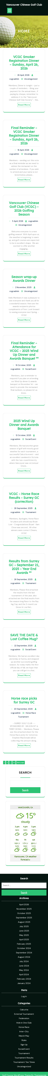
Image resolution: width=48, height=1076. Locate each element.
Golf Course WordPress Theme (16, 1026)
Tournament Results (24, 1009)
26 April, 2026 (23, 75)
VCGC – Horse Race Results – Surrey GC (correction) (24, 498)
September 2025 (24, 868)
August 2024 (24, 908)
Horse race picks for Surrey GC (24, 700)
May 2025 (24, 886)
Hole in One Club (24, 974)
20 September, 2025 (23, 709)
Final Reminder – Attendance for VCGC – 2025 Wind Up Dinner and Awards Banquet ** (24, 350)
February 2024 (24, 930)
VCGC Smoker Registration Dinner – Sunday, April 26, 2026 (24, 62)
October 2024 (24, 899)
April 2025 (24, 890)
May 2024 (24, 921)
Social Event (30, 369)
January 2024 (24, 934)
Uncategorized (30, 79)
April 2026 (24, 855)
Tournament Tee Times (24, 1013)
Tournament (30, 512)
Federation (24, 969)
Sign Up (24, 995)
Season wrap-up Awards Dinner (24, 279)
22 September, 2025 (23, 645)
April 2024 (24, 925)
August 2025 (24, 873)
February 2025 (24, 895)
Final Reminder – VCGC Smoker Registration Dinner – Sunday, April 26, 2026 (24, 135)
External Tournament (24, 965)
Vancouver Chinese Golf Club (24, 4)
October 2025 (24, 864)
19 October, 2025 (23, 365)
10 (14, 762)
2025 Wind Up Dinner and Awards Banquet (24, 425)
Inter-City (24, 982)
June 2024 (24, 917)
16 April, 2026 (23, 150)
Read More (24, 105)
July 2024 (24, 912)
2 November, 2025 (23, 287)
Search (25, 772)
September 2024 (24, 903)
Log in (24, 947)
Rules (24, 991)
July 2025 (24, 877)
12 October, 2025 (23, 435)
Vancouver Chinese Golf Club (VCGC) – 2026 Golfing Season (24, 208)
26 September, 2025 (23, 508)
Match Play (24, 987)
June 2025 (24, 882)
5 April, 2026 (17, 221)
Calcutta (24, 960)
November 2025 (24, 860)
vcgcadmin (14, 79)
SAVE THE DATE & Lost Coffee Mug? (24, 637)
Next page (20, 762)
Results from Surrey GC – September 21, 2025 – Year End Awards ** (24, 567)
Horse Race (31, 713)
